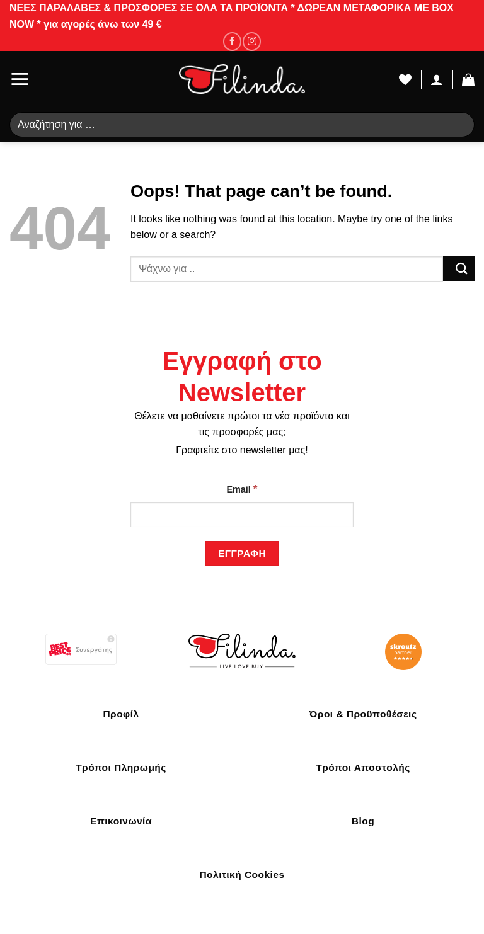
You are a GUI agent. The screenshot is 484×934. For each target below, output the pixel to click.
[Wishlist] (405, 79)
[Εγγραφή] (241, 553)
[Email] (242, 514)
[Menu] (19, 79)
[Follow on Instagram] (252, 41)
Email (241, 488)
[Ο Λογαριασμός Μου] (436, 79)
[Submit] (459, 268)
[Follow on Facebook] (232, 41)
